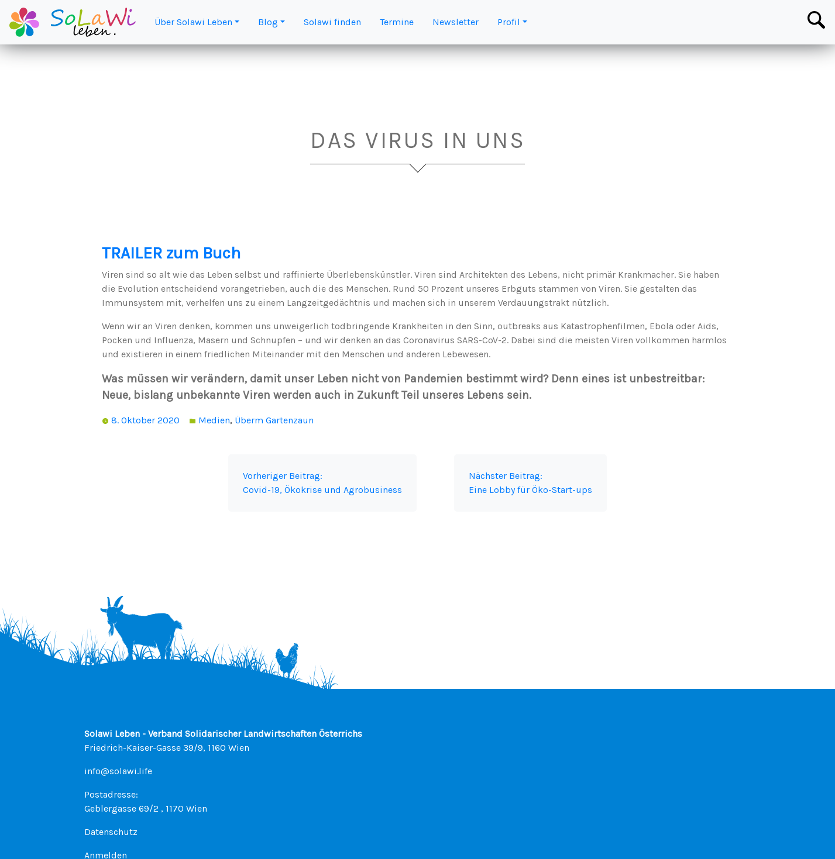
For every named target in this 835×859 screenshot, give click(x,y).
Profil (508, 21)
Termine (397, 21)
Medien (214, 420)
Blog (268, 21)
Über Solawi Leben (193, 21)
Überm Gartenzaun (274, 420)
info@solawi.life (118, 771)
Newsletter (455, 21)
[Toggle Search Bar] (816, 20)
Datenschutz (111, 831)
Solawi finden (332, 21)
